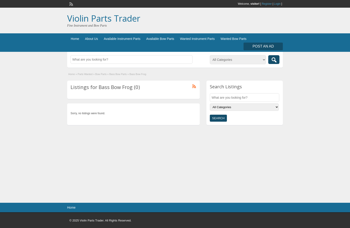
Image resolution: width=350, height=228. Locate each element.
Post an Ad (263, 46)
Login (277, 3)
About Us (91, 39)
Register (267, 3)
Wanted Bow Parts (233, 39)
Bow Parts (100, 74)
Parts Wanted (85, 74)
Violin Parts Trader (103, 18)
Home (75, 39)
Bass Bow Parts (118, 74)
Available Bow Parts (160, 39)
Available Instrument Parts (122, 39)
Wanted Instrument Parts (197, 39)
